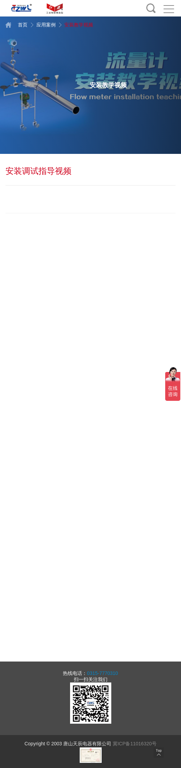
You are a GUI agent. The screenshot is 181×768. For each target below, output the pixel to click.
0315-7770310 (102, 673)
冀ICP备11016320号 (135, 743)
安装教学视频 (75, 24)
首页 (17, 24)
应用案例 (43, 24)
